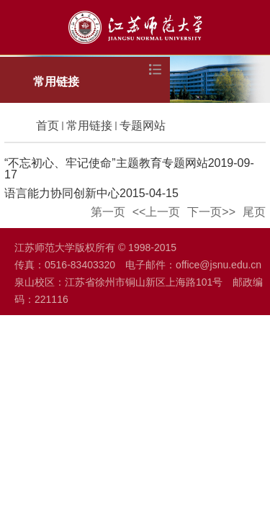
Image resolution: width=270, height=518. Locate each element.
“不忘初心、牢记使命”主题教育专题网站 (106, 163)
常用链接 (89, 125)
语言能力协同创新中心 (62, 193)
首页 (47, 125)
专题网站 (143, 125)
